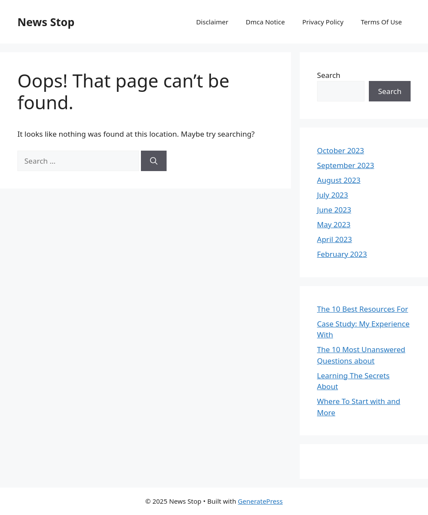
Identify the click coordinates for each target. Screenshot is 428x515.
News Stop (45, 21)
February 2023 (342, 254)
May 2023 (334, 224)
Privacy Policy (323, 21)
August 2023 (339, 180)
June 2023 (334, 210)
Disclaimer (212, 21)
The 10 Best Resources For (362, 309)
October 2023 (340, 150)
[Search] (154, 161)
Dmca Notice (265, 21)
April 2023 (334, 239)
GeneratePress (260, 501)
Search (329, 75)
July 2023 (332, 195)
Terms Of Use (381, 21)
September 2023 (345, 165)
